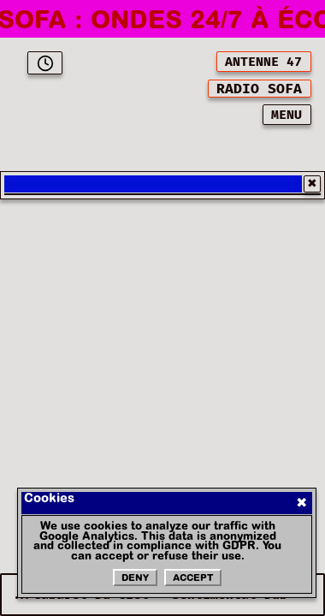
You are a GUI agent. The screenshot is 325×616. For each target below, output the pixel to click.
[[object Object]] (259, 89)
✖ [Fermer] (301, 503)
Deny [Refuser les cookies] (135, 578)
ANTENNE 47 (263, 62)
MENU (286, 115)
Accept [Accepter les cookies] (193, 578)
